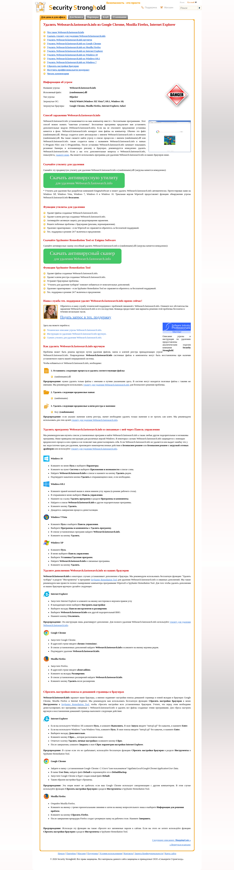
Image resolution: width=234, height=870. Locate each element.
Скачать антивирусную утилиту (84, 180)
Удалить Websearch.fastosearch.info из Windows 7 (72, 62)
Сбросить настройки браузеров (63, 66)
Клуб (106, 17)
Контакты (128, 853)
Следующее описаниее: (171, 840)
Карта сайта (170, 853)
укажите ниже (62, 155)
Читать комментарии (58, 73)
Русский (191, 2)
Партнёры (71, 853)
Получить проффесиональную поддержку (68, 70)
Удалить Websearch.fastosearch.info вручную (69, 39)
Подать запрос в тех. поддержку (85, 317)
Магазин (82, 853)
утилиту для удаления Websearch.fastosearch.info (106, 384)
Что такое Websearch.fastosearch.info (65, 32)
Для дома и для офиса (53, 17)
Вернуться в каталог (180, 844)
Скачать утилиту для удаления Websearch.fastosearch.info (76, 36)
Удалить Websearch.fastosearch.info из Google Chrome (74, 43)
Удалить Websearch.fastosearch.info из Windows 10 (72, 55)
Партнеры (93, 17)
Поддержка (92, 853)
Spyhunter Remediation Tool (104, 579)
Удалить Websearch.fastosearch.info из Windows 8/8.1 (73, 58)
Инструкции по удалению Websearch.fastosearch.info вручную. (77, 334)
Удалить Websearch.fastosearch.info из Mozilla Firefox (74, 47)
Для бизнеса (76, 17)
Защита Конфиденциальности (149, 853)
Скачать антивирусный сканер (82, 256)
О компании (119, 17)
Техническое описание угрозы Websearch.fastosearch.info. (74, 330)
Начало (61, 853)
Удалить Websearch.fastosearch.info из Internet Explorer (75, 51)
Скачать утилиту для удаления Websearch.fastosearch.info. (74, 337)
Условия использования (111, 853)
